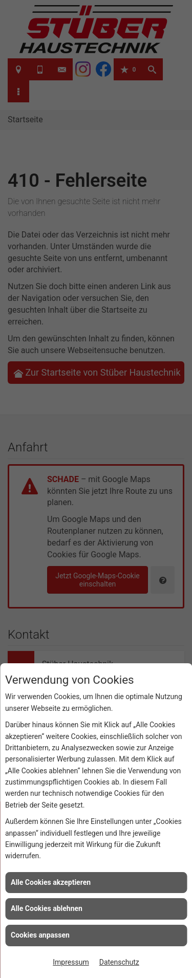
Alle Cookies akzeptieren (51, 882)
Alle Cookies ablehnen (46, 908)
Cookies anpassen (40, 935)
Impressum (71, 962)
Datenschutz (119, 962)
